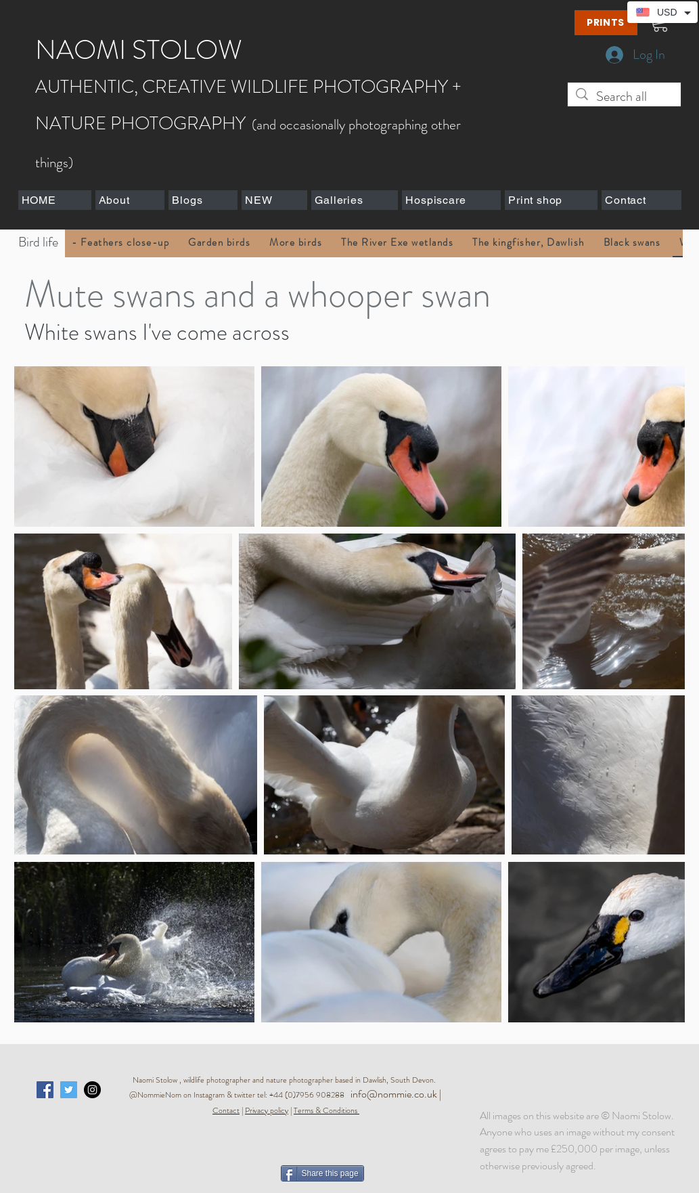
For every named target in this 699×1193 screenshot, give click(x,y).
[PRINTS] (605, 22)
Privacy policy (266, 1110)
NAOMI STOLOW (138, 49)
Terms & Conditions (325, 1110)
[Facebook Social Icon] (45, 1089)
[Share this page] (322, 1173)
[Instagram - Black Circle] (92, 1089)
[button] (130, 200)
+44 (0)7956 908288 (310, 1095)
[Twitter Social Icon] (68, 1089)
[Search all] (624, 96)
